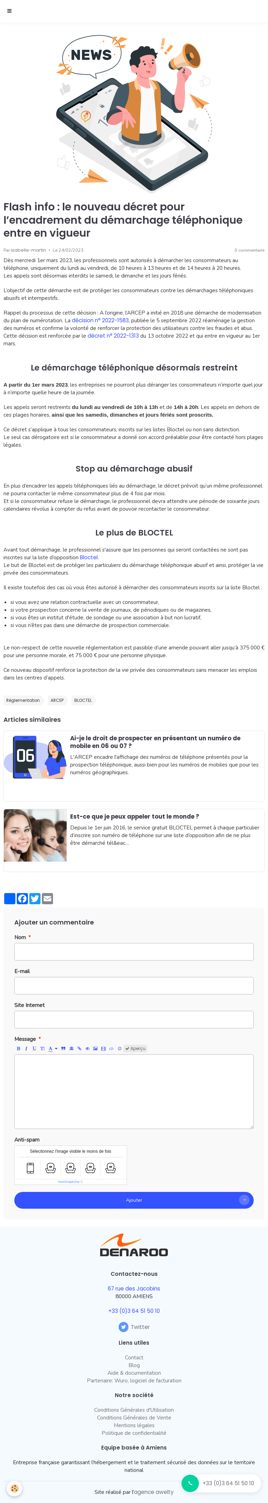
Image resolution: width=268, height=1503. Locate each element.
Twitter (134, 1327)
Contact (134, 1357)
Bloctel (89, 557)
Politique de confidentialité (134, 1433)
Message (25, 1039)
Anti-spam (26, 1139)
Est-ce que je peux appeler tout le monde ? (134, 816)
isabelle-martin (28, 250)
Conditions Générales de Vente (134, 1417)
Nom (20, 937)
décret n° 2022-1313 (113, 335)
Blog (134, 1365)
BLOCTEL (83, 700)
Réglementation (23, 700)
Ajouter (134, 1200)
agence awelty (154, 1492)
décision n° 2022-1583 (100, 320)
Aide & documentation (134, 1372)
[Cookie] (15, 1488)
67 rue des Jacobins (134, 1288)
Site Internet (29, 1005)
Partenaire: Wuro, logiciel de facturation (134, 1380)
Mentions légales (134, 1425)
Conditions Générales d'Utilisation (134, 1410)
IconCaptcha (69, 1182)
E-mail (22, 971)
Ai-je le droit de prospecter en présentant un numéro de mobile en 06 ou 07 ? (155, 742)
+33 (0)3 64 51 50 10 (228, 1483)
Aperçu (135, 1048)
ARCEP (57, 700)
